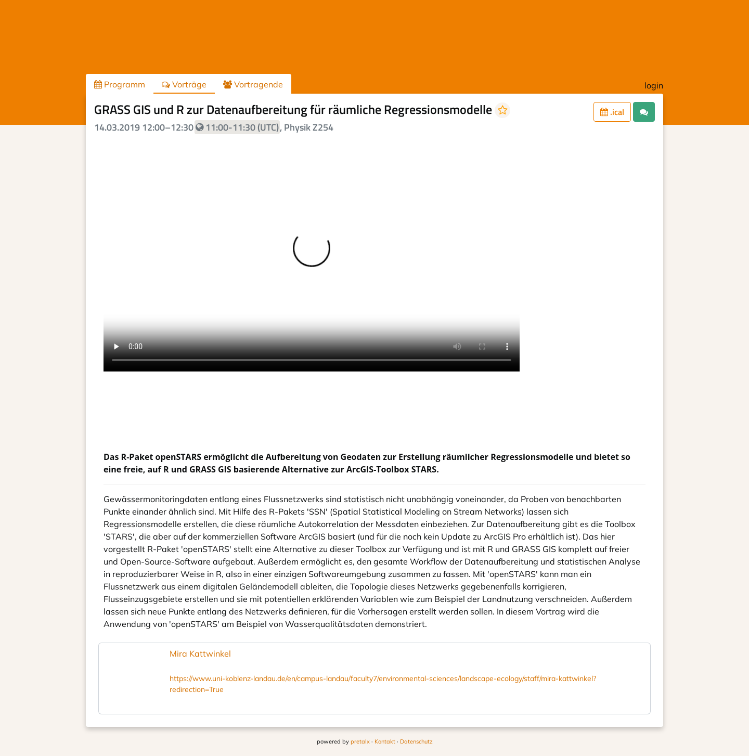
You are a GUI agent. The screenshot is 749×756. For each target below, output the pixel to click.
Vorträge (184, 84)
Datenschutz (416, 741)
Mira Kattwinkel (200, 653)
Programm (119, 84)
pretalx (360, 741)
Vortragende (253, 84)
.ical (612, 112)
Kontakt (384, 741)
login (653, 85)
